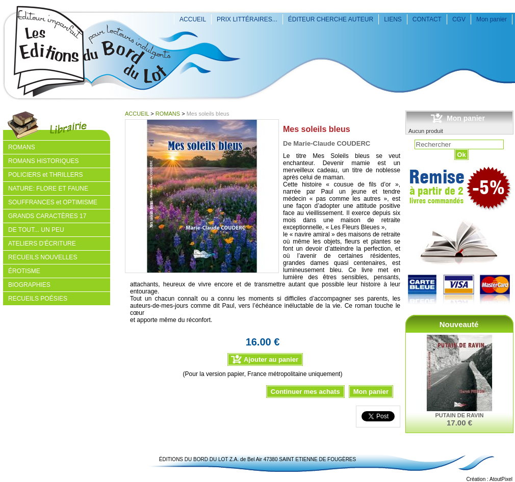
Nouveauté (459, 324)
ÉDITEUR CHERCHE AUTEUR (330, 19)
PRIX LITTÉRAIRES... (247, 19)
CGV (459, 19)
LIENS (393, 19)
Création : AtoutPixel (489, 479)
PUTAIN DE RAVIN (459, 415)
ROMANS (168, 114)
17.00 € (459, 422)
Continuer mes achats (305, 391)
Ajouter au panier (271, 359)
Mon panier (491, 19)
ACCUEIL (192, 19)
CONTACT (427, 19)
